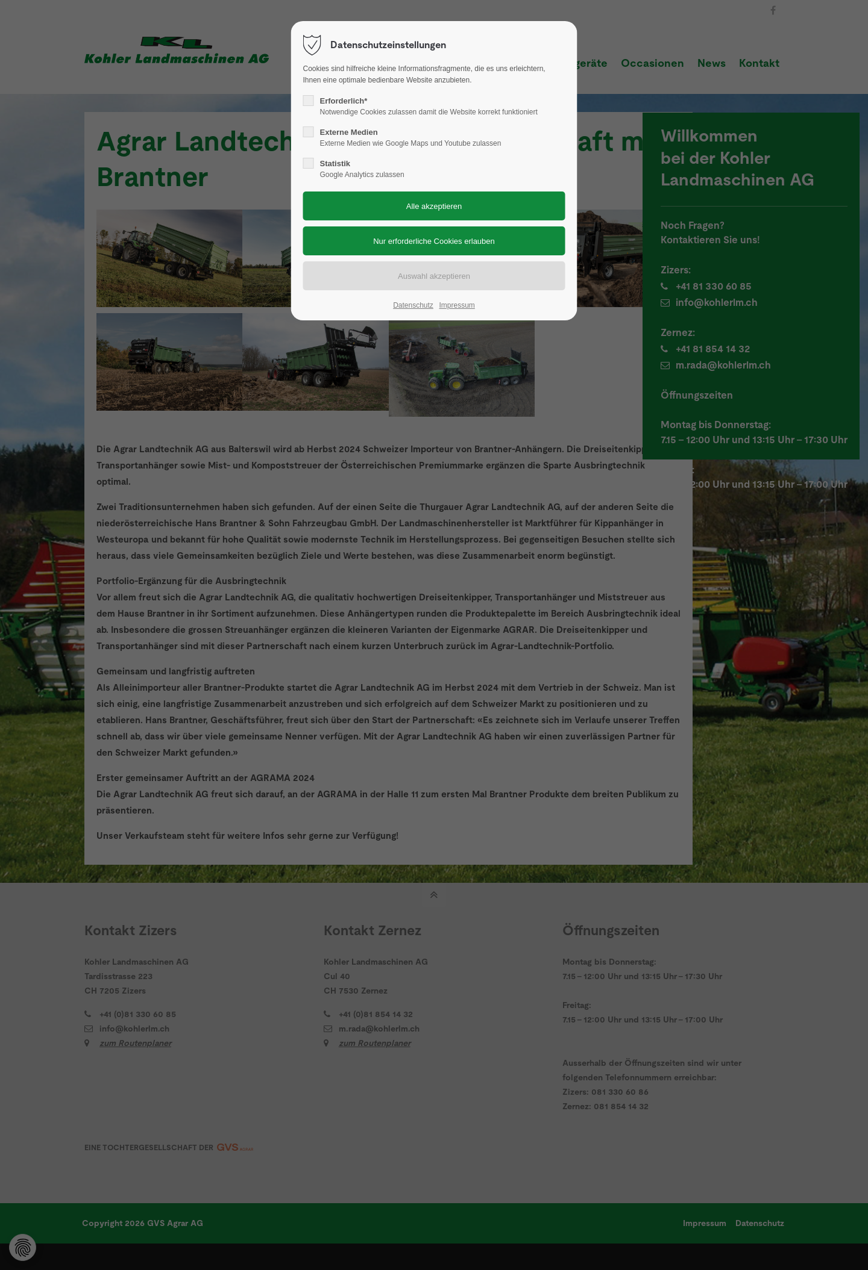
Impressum (456, 305)
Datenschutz (413, 305)
